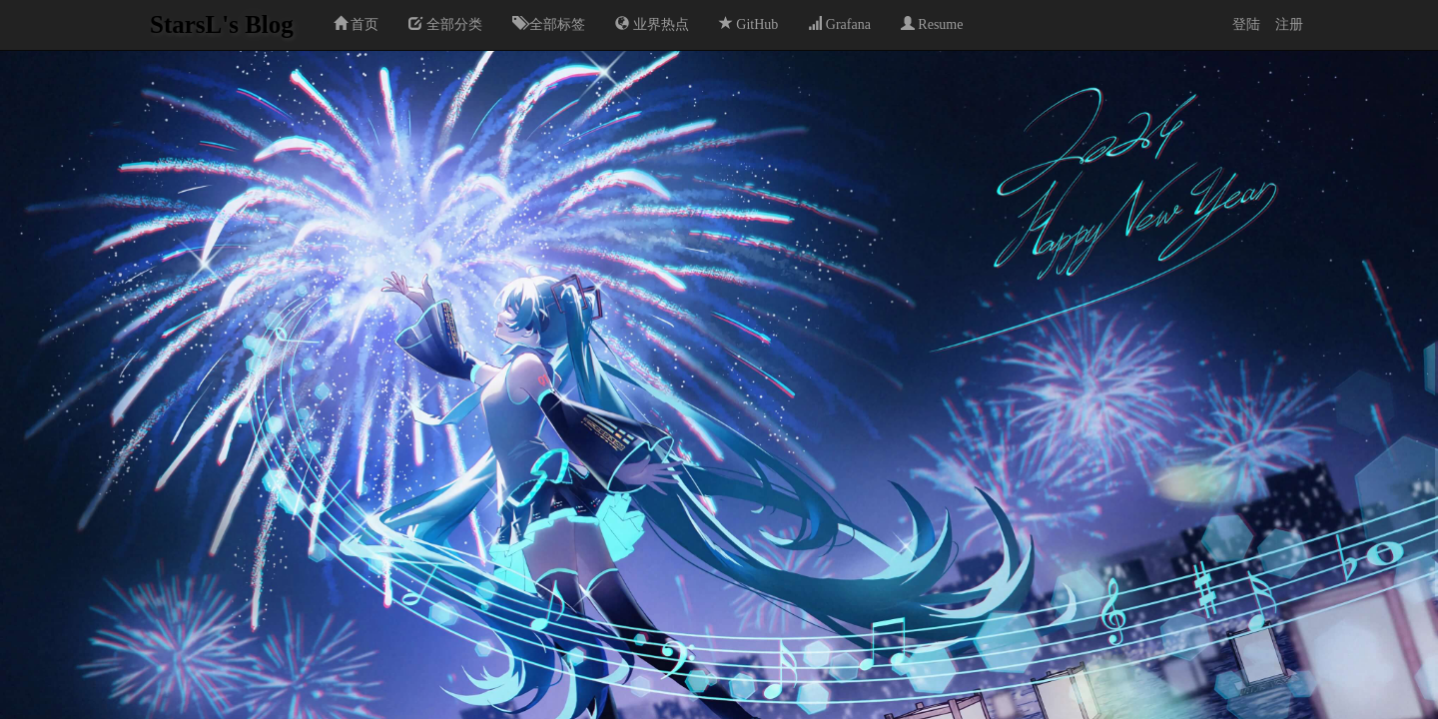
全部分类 (445, 24)
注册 (1289, 24)
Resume (932, 24)
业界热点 (652, 24)
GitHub (749, 24)
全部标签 (549, 24)
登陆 (1246, 24)
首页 (356, 24)
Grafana (839, 24)
